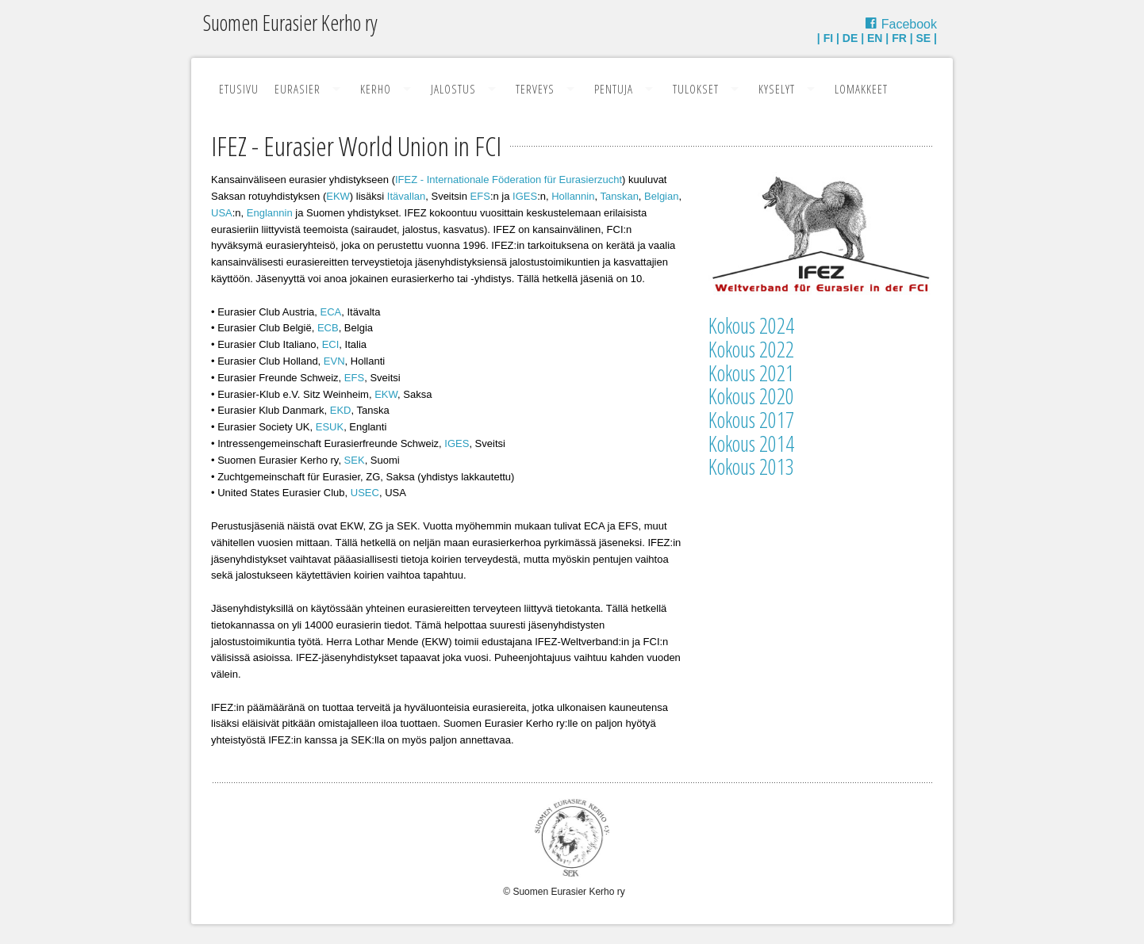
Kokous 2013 (751, 466)
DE (850, 38)
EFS (480, 196)
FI (828, 38)
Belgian (661, 196)
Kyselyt (776, 89)
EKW (338, 196)
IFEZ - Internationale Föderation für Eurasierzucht (508, 179)
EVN (334, 361)
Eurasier (297, 89)
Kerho (375, 89)
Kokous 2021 (751, 373)
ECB (328, 328)
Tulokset (696, 89)
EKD (340, 410)
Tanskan (619, 196)
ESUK (330, 427)
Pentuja (613, 89)
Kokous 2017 (751, 419)
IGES (524, 196)
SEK (354, 460)
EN (874, 38)
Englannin (270, 213)
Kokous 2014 (751, 443)
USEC (365, 493)
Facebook (909, 24)
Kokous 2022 (751, 349)
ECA (331, 312)
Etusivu (239, 89)
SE (923, 38)
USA (221, 213)
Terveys (535, 89)
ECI (331, 344)
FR (899, 38)
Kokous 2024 (751, 325)
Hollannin (572, 196)
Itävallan (406, 196)
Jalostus (453, 89)
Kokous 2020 (751, 396)
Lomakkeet (861, 89)
